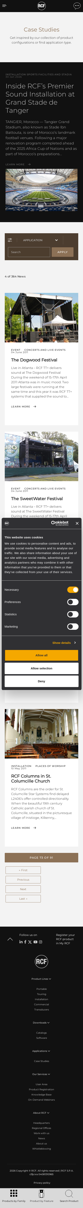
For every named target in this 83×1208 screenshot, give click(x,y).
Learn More (15, 164)
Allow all (41, 655)
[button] (41, 857)
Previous (23, 879)
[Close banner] (77, 523)
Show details (61, 642)
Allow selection (41, 668)
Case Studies (41, 1061)
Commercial (41, 1004)
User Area (41, 1084)
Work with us (41, 1133)
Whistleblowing (41, 1148)
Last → (23, 898)
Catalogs (41, 1032)
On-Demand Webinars (41, 1099)
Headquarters (41, 1122)
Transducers (41, 1009)
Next (23, 889)
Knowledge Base (41, 1094)
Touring (41, 994)
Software (41, 1037)
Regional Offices (41, 1128)
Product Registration (41, 1089)
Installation (41, 999)
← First (23, 870)
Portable (41, 988)
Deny (41, 681)
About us (41, 1143)
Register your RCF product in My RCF (65, 939)
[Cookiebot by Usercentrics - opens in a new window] (51, 523)
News (41, 1138)
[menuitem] (41, 1183)
